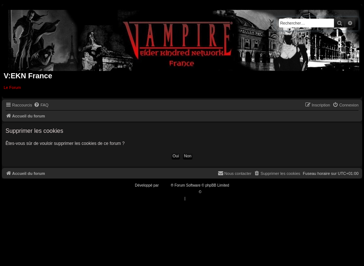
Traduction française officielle (174, 192)
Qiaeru (207, 192)
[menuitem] (41, 105)
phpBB (165, 185)
